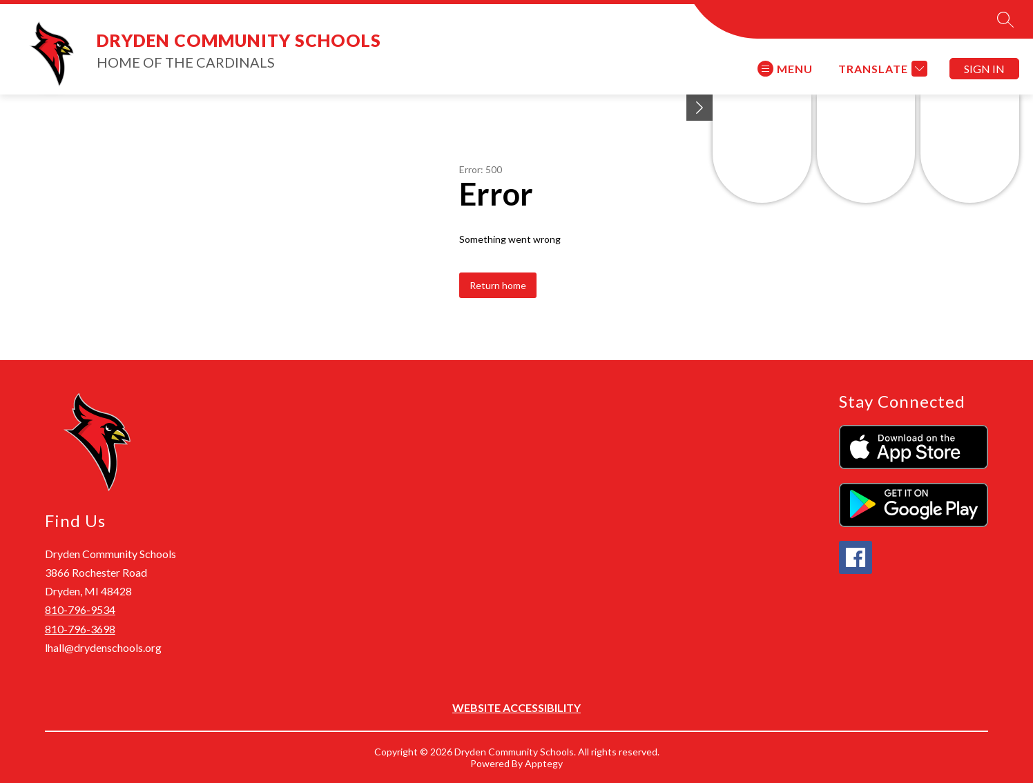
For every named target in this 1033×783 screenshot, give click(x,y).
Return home (498, 285)
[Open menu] (785, 68)
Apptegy (544, 763)
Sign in (984, 68)
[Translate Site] (881, 68)
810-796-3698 (80, 628)
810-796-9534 (80, 609)
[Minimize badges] (699, 108)
